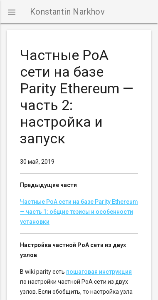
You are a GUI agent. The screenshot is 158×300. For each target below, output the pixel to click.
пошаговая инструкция (99, 271)
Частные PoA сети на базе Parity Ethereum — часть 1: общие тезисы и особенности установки (79, 211)
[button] (12, 12)
